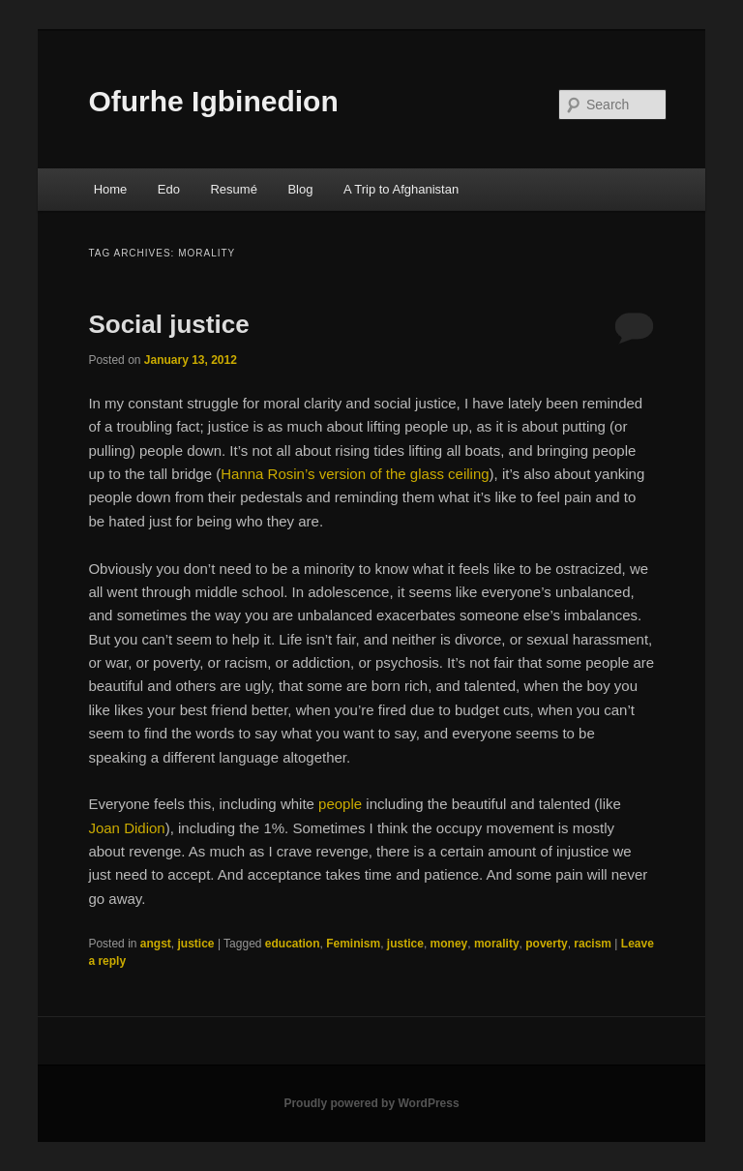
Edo (169, 189)
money (449, 943)
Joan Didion (126, 828)
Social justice (168, 324)
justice (196, 943)
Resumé (233, 189)
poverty (546, 943)
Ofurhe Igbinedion (213, 101)
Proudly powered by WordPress (371, 1103)
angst (155, 943)
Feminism (353, 943)
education (292, 943)
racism (592, 943)
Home (111, 189)
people (340, 804)
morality (497, 943)
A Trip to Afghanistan (401, 189)
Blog (299, 189)
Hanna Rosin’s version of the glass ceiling (355, 473)
